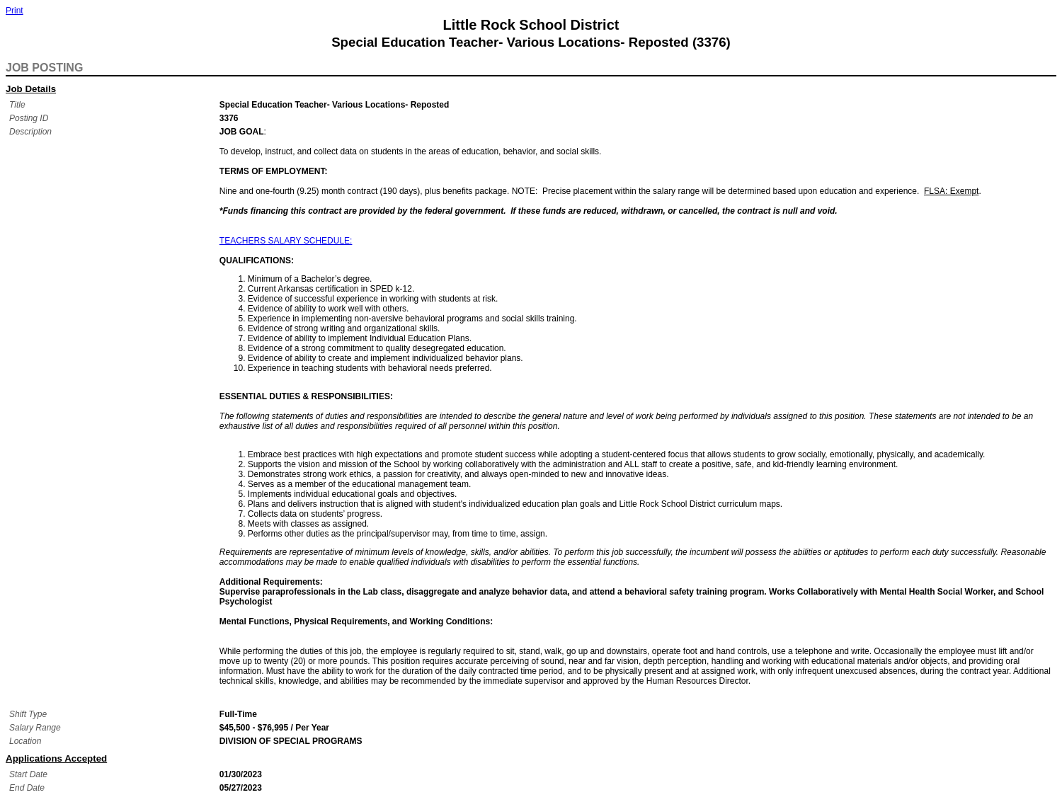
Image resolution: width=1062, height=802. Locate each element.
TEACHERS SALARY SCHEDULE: (286, 241)
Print (14, 11)
